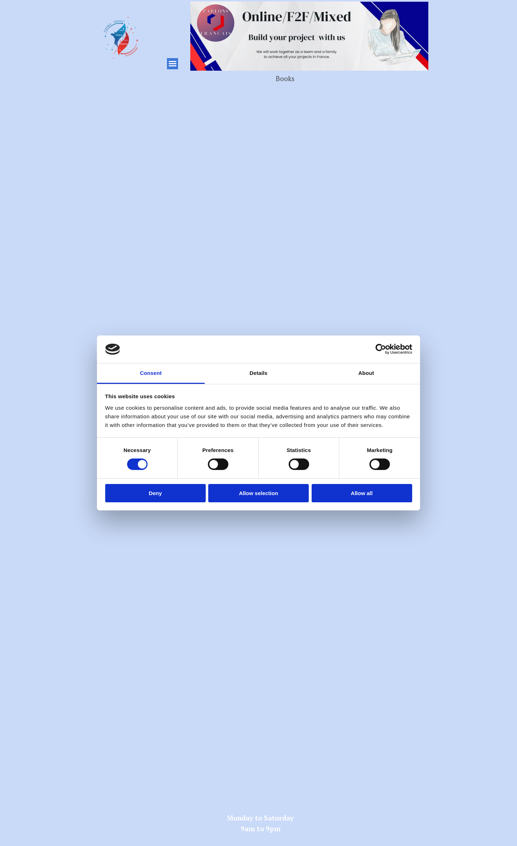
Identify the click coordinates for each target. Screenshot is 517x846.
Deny (155, 493)
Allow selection (258, 493)
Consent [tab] (151, 373)
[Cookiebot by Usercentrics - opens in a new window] (380, 349)
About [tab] (366, 373)
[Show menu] (172, 63)
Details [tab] (258, 373)
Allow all (362, 493)
